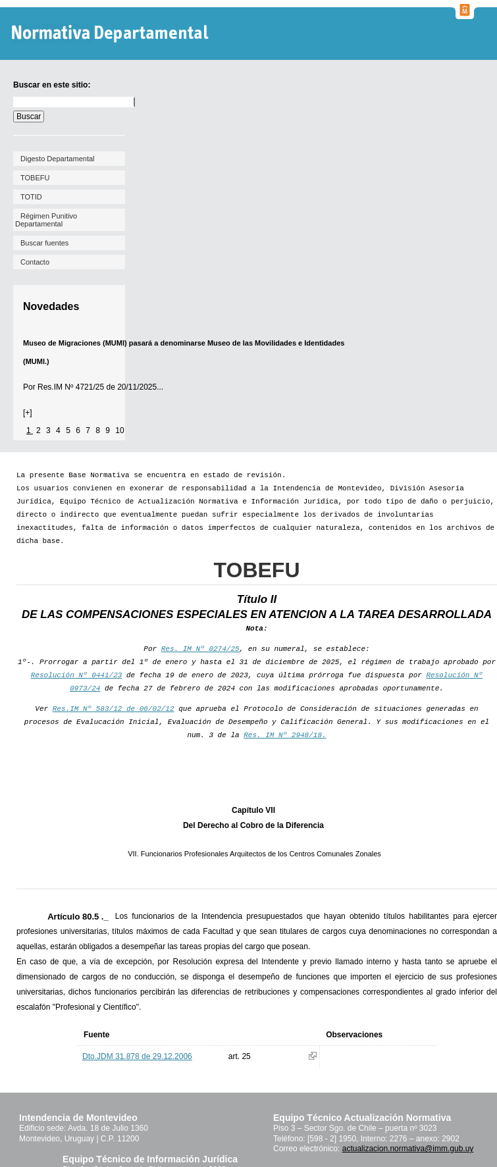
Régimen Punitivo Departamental (46, 220)
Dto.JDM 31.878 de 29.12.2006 (137, 1056)
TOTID (31, 197)
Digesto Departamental (57, 159)
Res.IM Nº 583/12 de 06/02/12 (113, 709)
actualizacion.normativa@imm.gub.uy (408, 1148)
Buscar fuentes (44, 243)
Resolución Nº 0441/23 (76, 675)
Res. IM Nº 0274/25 (200, 649)
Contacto (34, 262)
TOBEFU (34, 178)
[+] (27, 412)
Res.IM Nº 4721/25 (71, 387)
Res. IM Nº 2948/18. (285, 735)
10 (119, 430)
